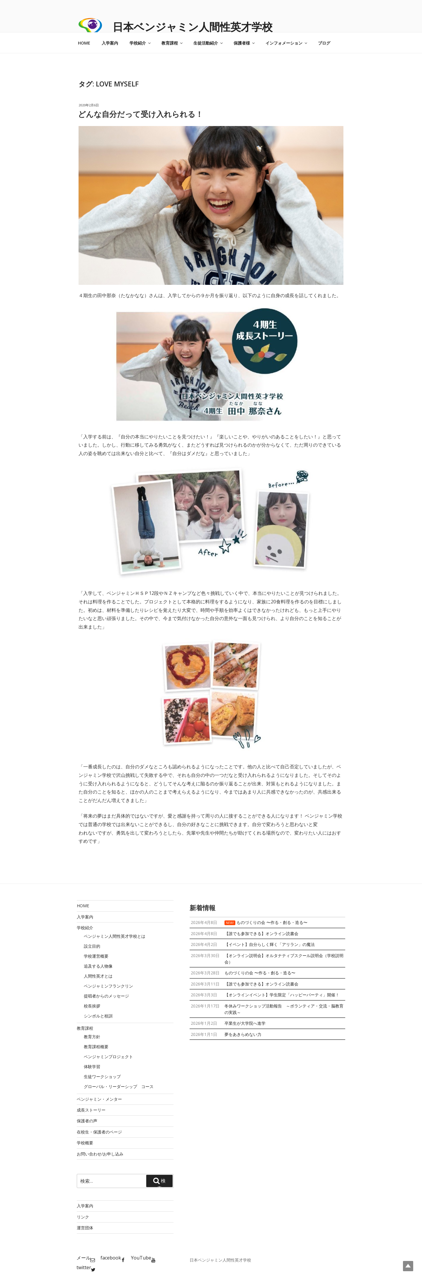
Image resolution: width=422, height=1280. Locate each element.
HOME (84, 43)
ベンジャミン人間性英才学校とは (114, 936)
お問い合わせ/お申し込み (100, 1154)
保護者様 (245, 43)
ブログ (324, 43)
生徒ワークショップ (102, 1076)
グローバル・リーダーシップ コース (119, 1086)
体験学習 (92, 1066)
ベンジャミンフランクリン (108, 986)
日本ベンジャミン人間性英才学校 (193, 27)
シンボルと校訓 (98, 1016)
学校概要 (85, 1142)
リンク (83, 1217)
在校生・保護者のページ (99, 1132)
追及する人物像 (98, 966)
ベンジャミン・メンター (99, 1099)
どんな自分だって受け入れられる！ (140, 114)
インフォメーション (287, 43)
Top (408, 1266)
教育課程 (172, 43)
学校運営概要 (96, 956)
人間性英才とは (98, 976)
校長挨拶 (92, 1006)
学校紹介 (141, 43)
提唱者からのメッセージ (106, 996)
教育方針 (92, 1036)
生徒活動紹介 (208, 43)
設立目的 (92, 946)
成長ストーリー (91, 1110)
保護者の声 (87, 1121)
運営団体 (85, 1227)
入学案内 (110, 43)
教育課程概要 (96, 1046)
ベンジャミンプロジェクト (108, 1056)
